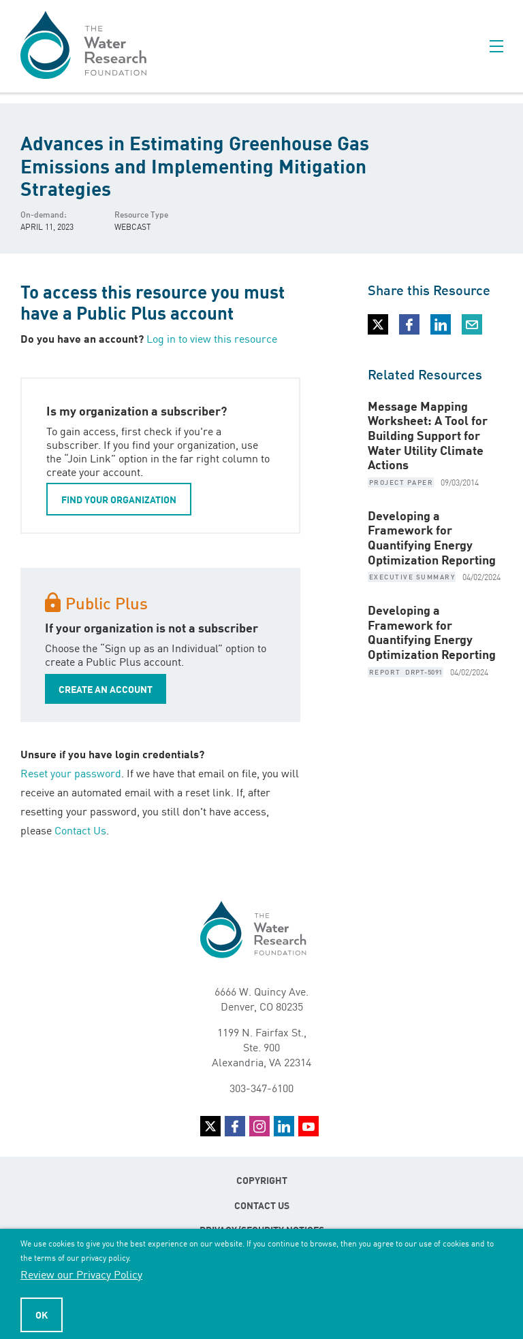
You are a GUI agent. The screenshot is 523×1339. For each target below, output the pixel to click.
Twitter (210, 1126)
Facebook (235, 1126)
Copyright (261, 1180)
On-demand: (43, 214)
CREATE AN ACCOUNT (106, 689)
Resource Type (141, 214)
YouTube (308, 1126)
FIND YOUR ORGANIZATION (118, 499)
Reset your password (70, 772)
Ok (41, 1314)
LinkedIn (284, 1126)
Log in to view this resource (211, 338)
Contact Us (80, 829)
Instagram (259, 1126)
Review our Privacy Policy (81, 1273)
